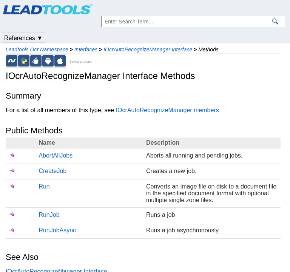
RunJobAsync (57, 230)
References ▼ (23, 38)
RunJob (49, 215)
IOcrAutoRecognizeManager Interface (147, 49)
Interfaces (85, 49)
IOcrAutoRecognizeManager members (167, 110)
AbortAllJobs (55, 155)
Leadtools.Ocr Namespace (37, 49)
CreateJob (52, 171)
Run (44, 186)
